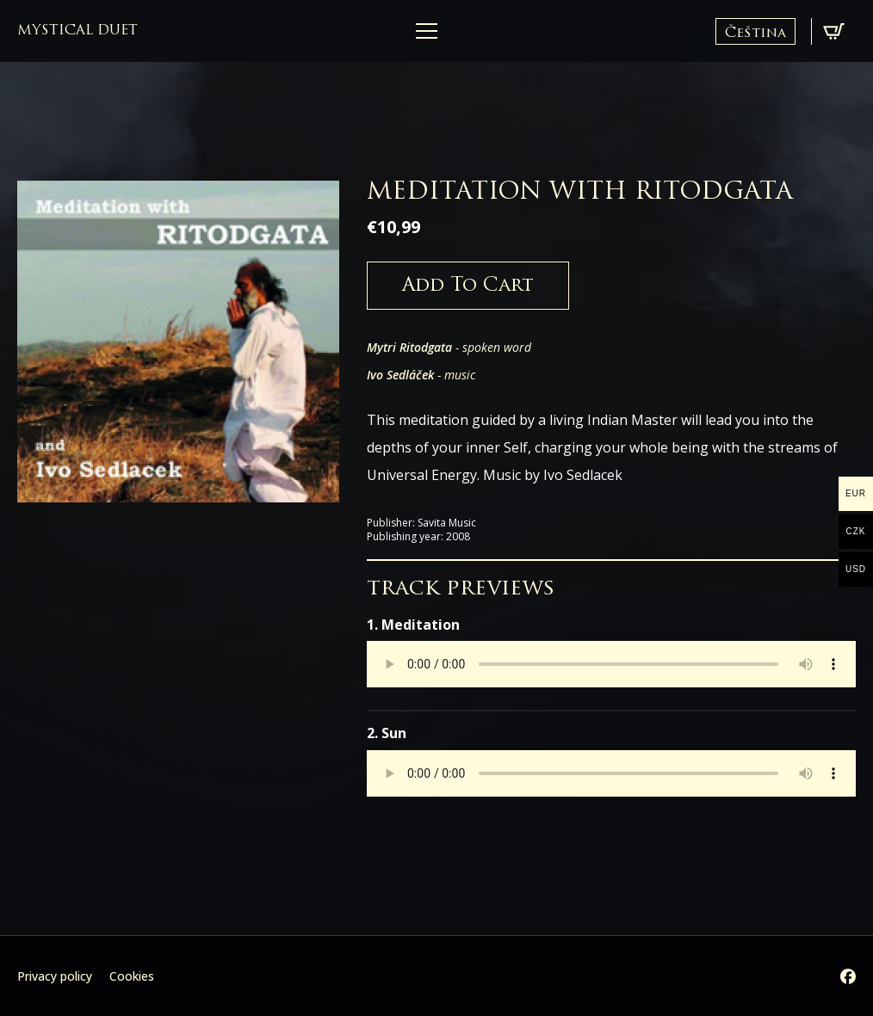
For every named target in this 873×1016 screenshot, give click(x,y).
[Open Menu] (426, 31)
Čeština (755, 33)
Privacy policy (54, 976)
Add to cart (468, 286)
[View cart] (834, 31)
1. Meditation (413, 624)
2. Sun (386, 733)
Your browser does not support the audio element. (611, 664)
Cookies (131, 976)
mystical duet (77, 31)
